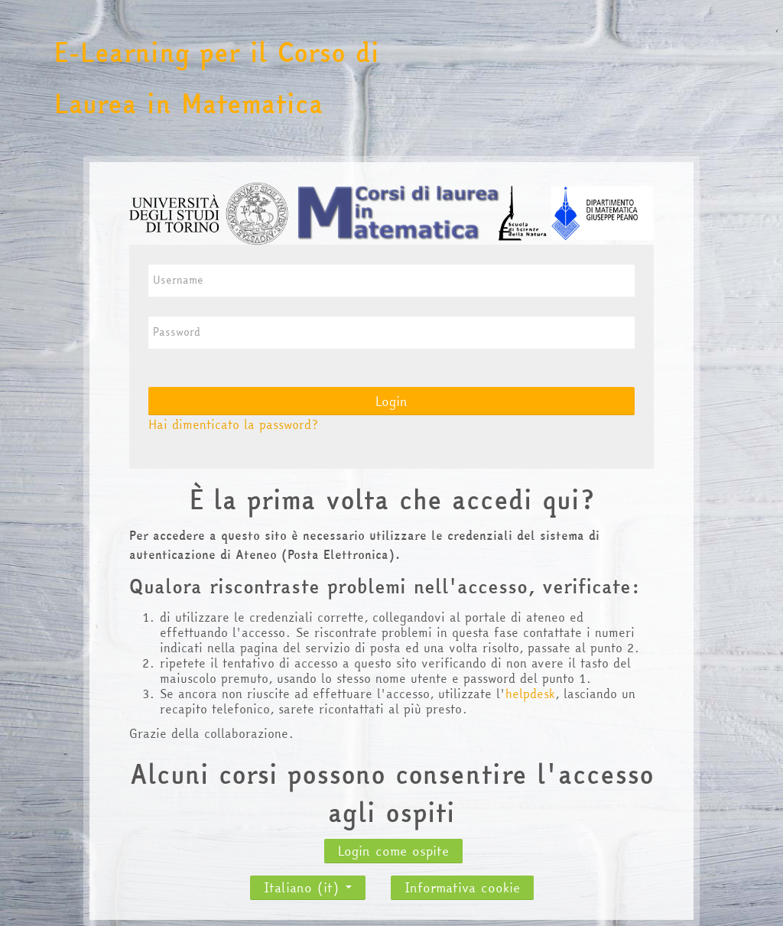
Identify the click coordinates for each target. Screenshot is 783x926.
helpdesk (530, 693)
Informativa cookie (462, 887)
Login (391, 401)
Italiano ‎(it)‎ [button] (308, 883)
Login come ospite (393, 850)
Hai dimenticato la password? (233, 424)
